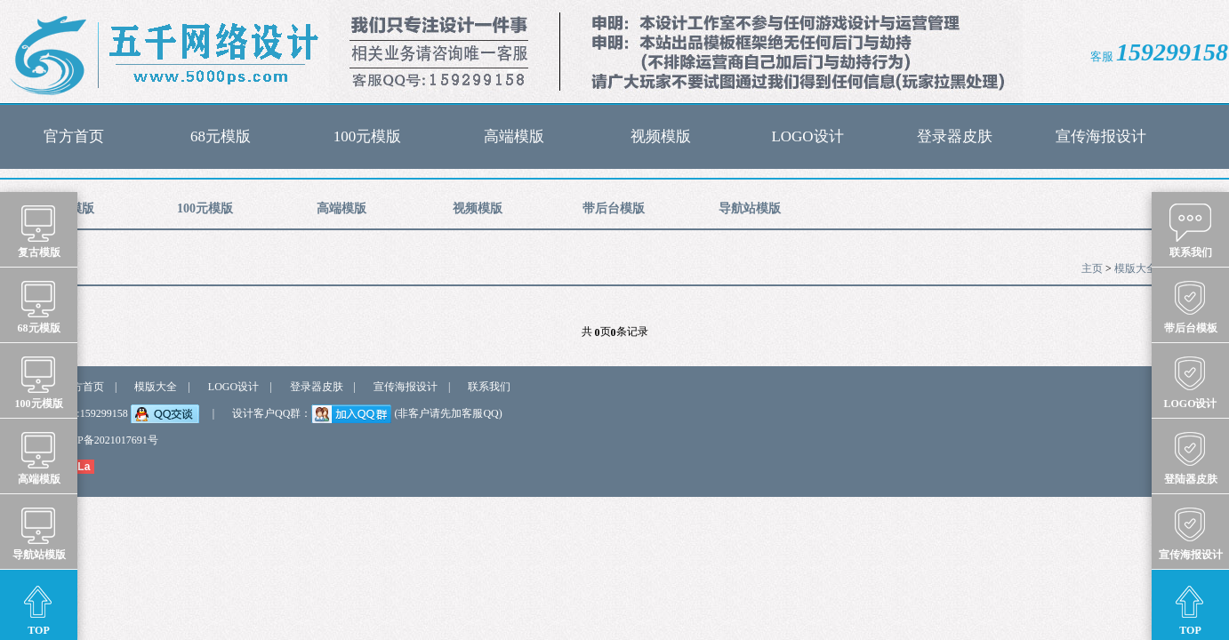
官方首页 (74, 136)
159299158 (1172, 52)
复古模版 (39, 230)
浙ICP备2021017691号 (107, 440)
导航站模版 (750, 208)
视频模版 (661, 136)
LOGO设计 (807, 136)
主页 (1092, 268)
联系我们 (489, 386)
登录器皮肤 (954, 136)
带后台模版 (613, 208)
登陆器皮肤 (1190, 456)
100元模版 (367, 136)
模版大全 (1135, 268)
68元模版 (220, 136)
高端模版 (514, 136)
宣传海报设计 (1101, 136)
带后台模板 (1190, 305)
